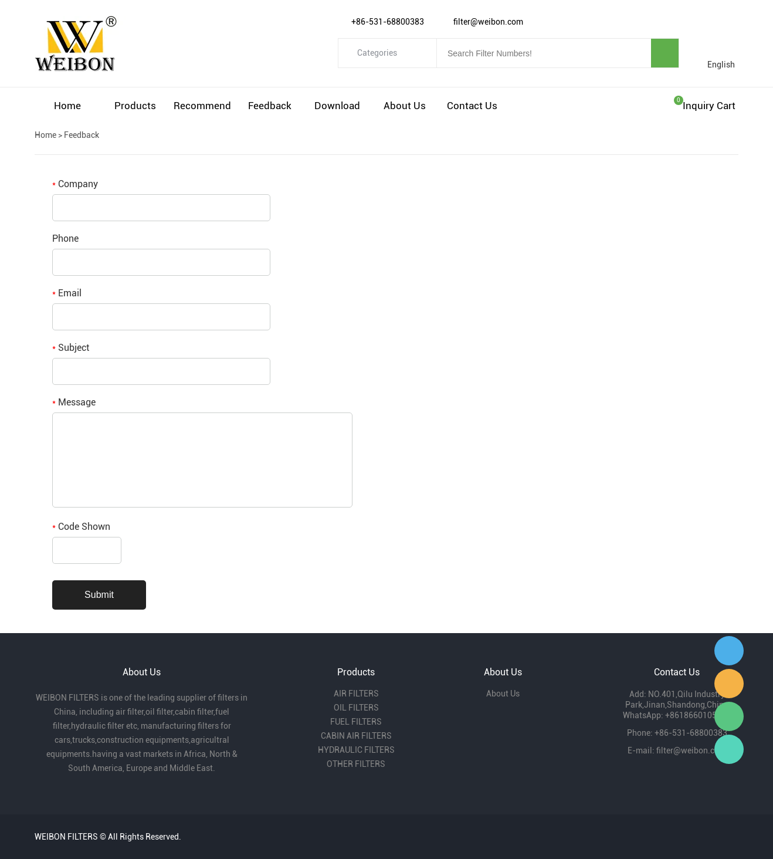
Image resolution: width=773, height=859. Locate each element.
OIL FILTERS (356, 707)
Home (67, 105)
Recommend (202, 105)
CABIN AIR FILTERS (356, 735)
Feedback (269, 105)
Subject (70, 347)
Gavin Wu (729, 650)
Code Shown (81, 526)
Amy (729, 683)
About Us (405, 105)
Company (75, 184)
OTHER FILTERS (356, 764)
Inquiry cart (709, 105)
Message (74, 402)
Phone (65, 238)
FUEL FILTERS (356, 721)
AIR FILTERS (356, 693)
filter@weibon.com (691, 750)
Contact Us (472, 105)
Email (67, 293)
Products (135, 105)
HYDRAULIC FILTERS (356, 750)
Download (337, 105)
